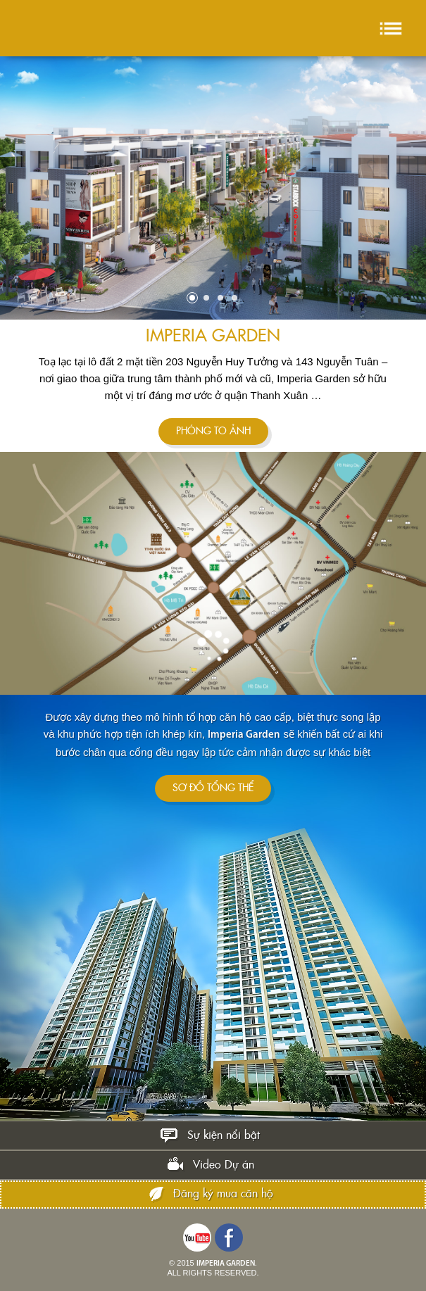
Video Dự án (223, 1165)
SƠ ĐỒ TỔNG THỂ (213, 788)
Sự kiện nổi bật (223, 1135)
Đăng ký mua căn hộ (223, 1194)
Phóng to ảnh (213, 431)
